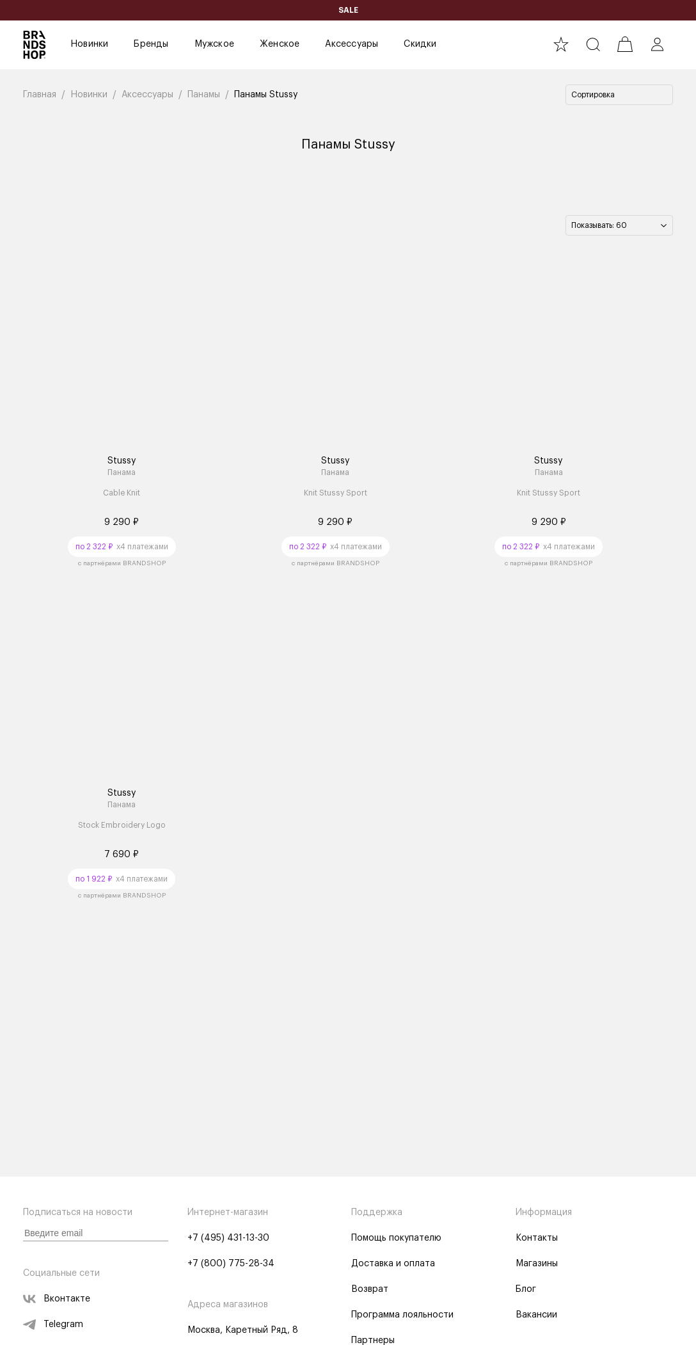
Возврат (369, 1289)
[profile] (657, 44)
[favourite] (561, 44)
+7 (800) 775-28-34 (230, 1263)
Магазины (537, 1263)
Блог (526, 1289)
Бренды (151, 44)
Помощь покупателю (396, 1238)
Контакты (537, 1238)
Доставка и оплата (393, 1263)
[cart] (625, 44)
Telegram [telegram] (53, 1324)
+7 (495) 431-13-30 (228, 1238)
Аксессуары (351, 44)
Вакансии (536, 1314)
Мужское (214, 44)
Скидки (420, 44)
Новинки (89, 44)
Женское (279, 44)
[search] (593, 44)
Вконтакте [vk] (56, 1298)
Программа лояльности (402, 1314)
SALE (348, 10)
